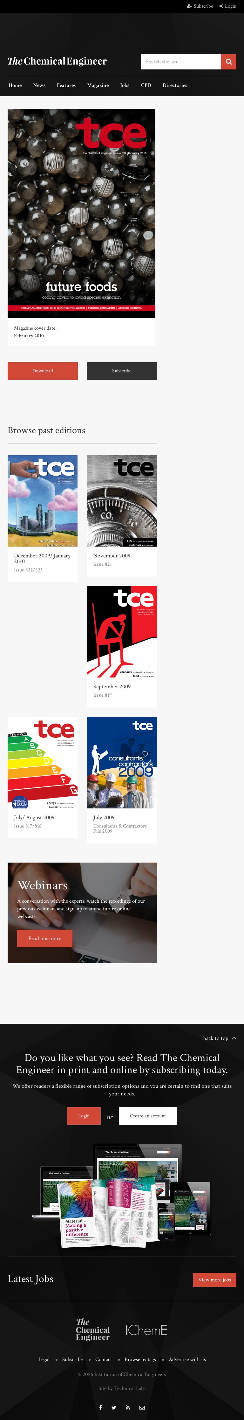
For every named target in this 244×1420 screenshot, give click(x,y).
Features (61, 85)
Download (42, 370)
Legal (44, 1357)
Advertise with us (187, 1357)
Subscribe (200, 6)
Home (14, 85)
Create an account (148, 1115)
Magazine (91, 85)
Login (228, 6)
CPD (136, 85)
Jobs (116, 85)
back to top (215, 1037)
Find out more (44, 938)
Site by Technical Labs (122, 1386)
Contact (103, 1357)
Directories (162, 85)
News (36, 85)
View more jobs (213, 1278)
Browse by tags (140, 1357)
